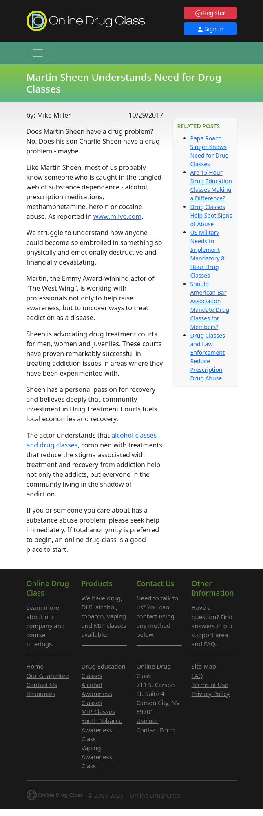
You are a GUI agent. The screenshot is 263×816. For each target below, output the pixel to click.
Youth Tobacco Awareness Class (102, 729)
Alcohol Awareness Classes (97, 693)
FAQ (197, 675)
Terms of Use (210, 684)
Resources (41, 693)
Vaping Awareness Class (97, 757)
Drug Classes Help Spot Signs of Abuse (211, 215)
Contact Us (42, 684)
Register (210, 13)
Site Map (204, 666)
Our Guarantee (48, 675)
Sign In (210, 29)
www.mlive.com (117, 216)
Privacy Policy (211, 693)
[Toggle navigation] (38, 53)
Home (35, 666)
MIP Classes (98, 711)
